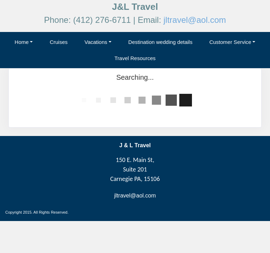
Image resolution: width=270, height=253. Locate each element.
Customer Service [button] (230, 42)
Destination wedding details (160, 42)
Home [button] (22, 42)
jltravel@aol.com (194, 20)
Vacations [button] (95, 42)
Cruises (59, 42)
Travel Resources (135, 58)
